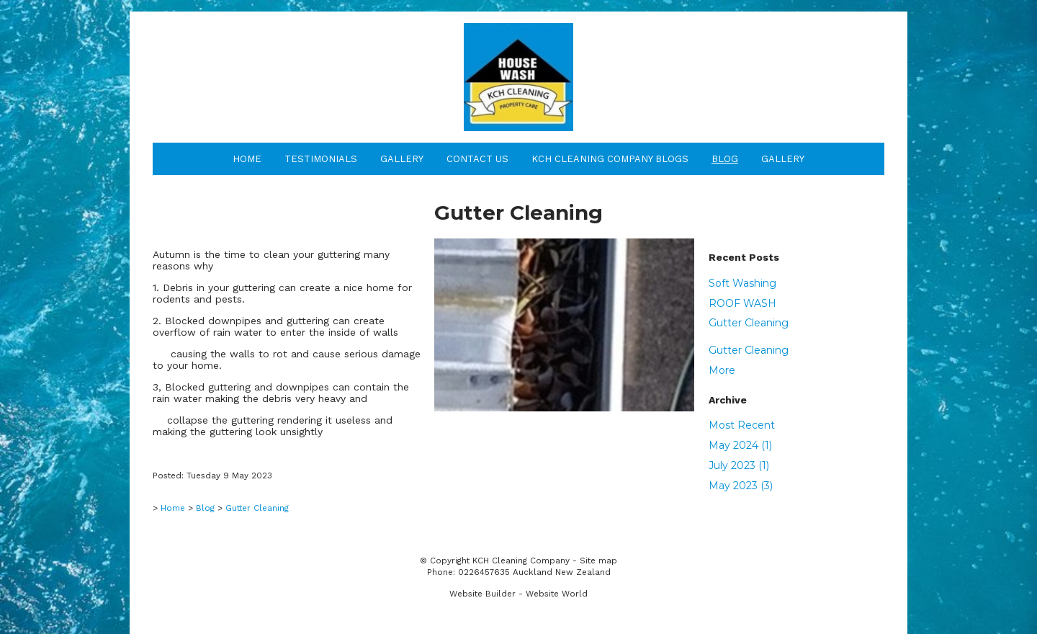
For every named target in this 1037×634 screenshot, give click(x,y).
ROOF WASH (742, 303)
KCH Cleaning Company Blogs (609, 158)
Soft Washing (742, 283)
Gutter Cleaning (749, 322)
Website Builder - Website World (518, 594)
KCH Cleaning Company (521, 560)
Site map (598, 560)
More (722, 370)
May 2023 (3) (741, 485)
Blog (724, 158)
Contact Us (477, 158)
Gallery (401, 158)
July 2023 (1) (739, 465)
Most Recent (742, 425)
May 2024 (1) (740, 445)
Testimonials (320, 158)
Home (247, 158)
